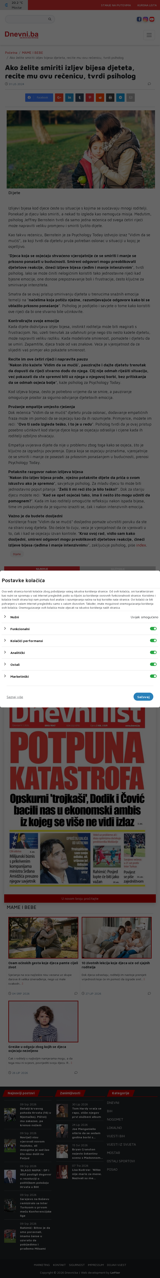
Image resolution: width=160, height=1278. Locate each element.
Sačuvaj (143, 697)
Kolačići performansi (26, 640)
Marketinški (19, 676)
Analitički (17, 652)
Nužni (14, 617)
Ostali (15, 664)
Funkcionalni (20, 629)
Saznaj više (15, 697)
